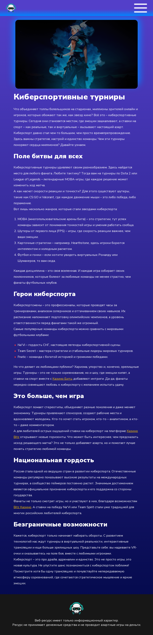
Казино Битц (62, 379)
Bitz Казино (22, 507)
